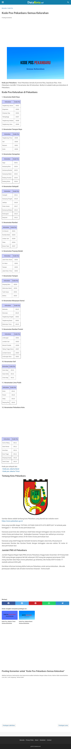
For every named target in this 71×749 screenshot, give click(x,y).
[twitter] (22, 603)
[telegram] (62, 603)
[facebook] (8, 603)
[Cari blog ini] (68, 2)
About (36, 740)
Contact (49, 740)
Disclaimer (43, 740)
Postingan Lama (63, 725)
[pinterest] (35, 603)
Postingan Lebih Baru (9, 725)
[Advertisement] (35, 33)
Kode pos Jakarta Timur (11, 471)
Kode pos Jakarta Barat (11, 469)
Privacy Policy (30, 740)
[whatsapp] (49, 603)
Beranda (22, 740)
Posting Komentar (7, 17)
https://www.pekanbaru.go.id (12, 521)
